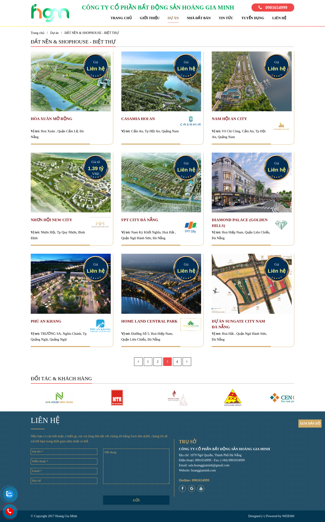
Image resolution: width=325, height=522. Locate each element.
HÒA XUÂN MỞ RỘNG (51, 119)
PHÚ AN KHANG (46, 321)
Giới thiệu (149, 18)
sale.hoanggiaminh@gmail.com (209, 465)
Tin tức (226, 18)
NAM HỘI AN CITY (229, 119)
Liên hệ (279, 18)
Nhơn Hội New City (51, 220)
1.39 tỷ (95, 168)
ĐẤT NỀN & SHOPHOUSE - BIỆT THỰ (91, 33)
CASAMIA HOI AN (138, 119)
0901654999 (272, 8)
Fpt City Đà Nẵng (139, 220)
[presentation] (64, 496)
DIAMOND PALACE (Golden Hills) (239, 223)
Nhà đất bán (199, 18)
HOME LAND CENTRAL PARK (149, 321)
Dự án (173, 18)
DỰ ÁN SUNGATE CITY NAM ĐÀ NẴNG (238, 324)
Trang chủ (121, 18)
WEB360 (288, 516)
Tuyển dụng (252, 18)
